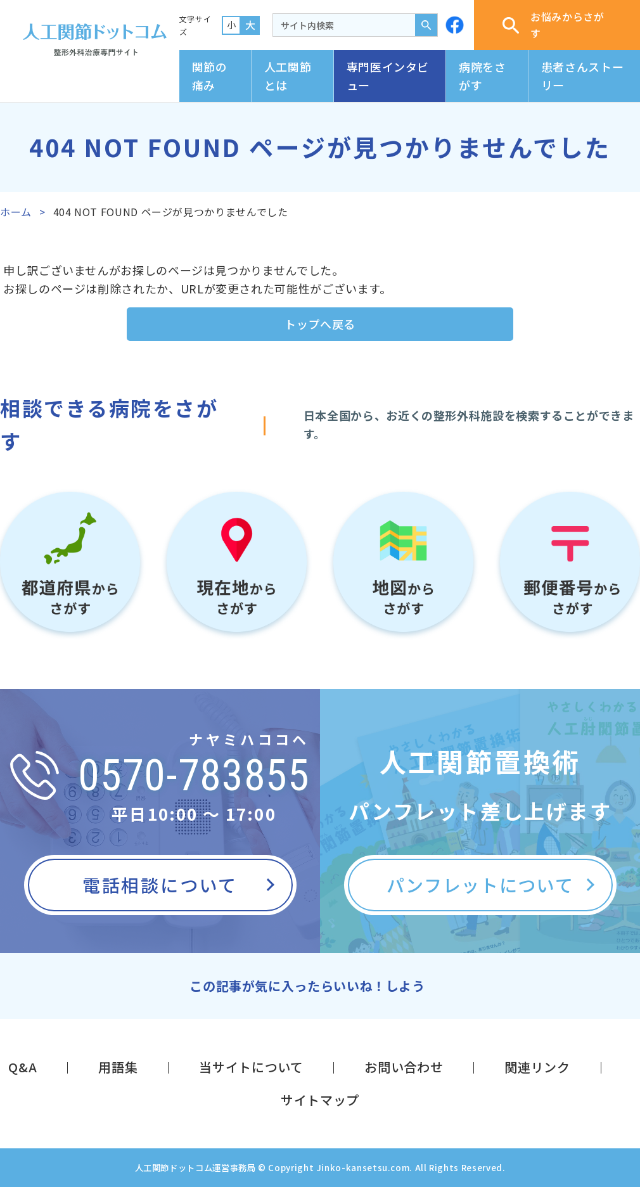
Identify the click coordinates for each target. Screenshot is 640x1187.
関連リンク (537, 1067)
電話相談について (160, 884)
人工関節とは (288, 75)
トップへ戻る (320, 324)
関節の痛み (209, 75)
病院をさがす (482, 75)
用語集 (118, 1067)
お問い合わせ (403, 1067)
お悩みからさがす (553, 25)
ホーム (16, 211)
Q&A (22, 1067)
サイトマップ (320, 1100)
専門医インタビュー (388, 75)
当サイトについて (251, 1067)
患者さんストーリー (582, 75)
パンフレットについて (480, 884)
